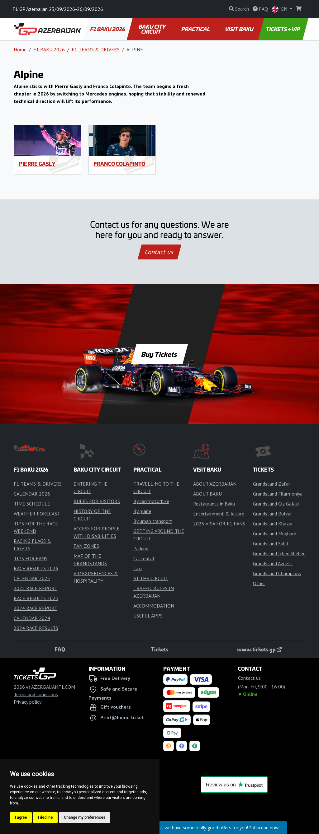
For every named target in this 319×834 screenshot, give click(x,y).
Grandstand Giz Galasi (276, 504)
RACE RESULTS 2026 (36, 568)
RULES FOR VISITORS (97, 501)
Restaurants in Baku (214, 504)
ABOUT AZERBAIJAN (214, 484)
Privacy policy (27, 702)
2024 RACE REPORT (35, 608)
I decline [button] (45, 817)
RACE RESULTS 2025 (36, 598)
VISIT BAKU (239, 29)
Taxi (137, 568)
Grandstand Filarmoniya (277, 494)
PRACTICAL (195, 29)
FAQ (60, 649)
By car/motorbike (151, 501)
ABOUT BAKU (207, 494)
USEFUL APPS (148, 616)
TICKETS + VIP (283, 29)
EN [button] (280, 9)
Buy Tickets (159, 354)
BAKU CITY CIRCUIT (152, 29)
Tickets (159, 649)
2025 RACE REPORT (35, 588)
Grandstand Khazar (273, 523)
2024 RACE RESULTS (36, 628)
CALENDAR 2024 (32, 618)
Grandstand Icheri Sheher (279, 553)
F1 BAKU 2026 (107, 29)
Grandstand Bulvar (272, 513)
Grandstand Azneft (273, 563)
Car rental (143, 558)
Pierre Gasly (37, 163)
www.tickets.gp (259, 649)
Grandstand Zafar (271, 484)
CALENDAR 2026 (32, 494)
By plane (142, 511)
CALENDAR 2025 (32, 578)
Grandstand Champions (277, 573)
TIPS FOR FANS (30, 558)
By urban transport (152, 521)
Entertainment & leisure (218, 513)
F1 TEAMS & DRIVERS (96, 49)
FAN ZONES (86, 546)
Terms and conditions (36, 694)
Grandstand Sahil (270, 543)
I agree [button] (21, 817)
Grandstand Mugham (274, 533)
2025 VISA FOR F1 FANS (219, 523)
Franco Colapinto (119, 163)
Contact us (159, 252)
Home (20, 49)
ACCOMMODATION (153, 606)
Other (259, 583)
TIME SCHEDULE (32, 504)
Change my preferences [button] (84, 817)
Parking (140, 548)
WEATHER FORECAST (37, 513)
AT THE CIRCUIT (150, 578)
